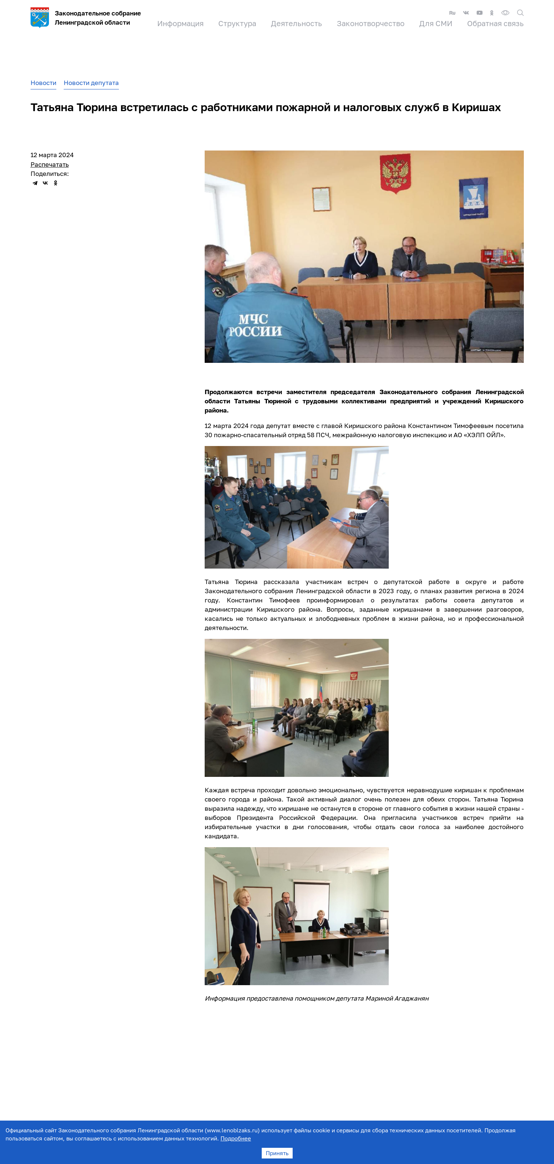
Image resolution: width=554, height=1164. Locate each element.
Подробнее (235, 1138)
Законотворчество (371, 23)
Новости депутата (91, 82)
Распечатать (50, 164)
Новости (43, 82)
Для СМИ (435, 23)
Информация (180, 23)
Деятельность (296, 23)
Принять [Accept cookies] (277, 1153)
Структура (237, 23)
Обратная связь (495, 23)
